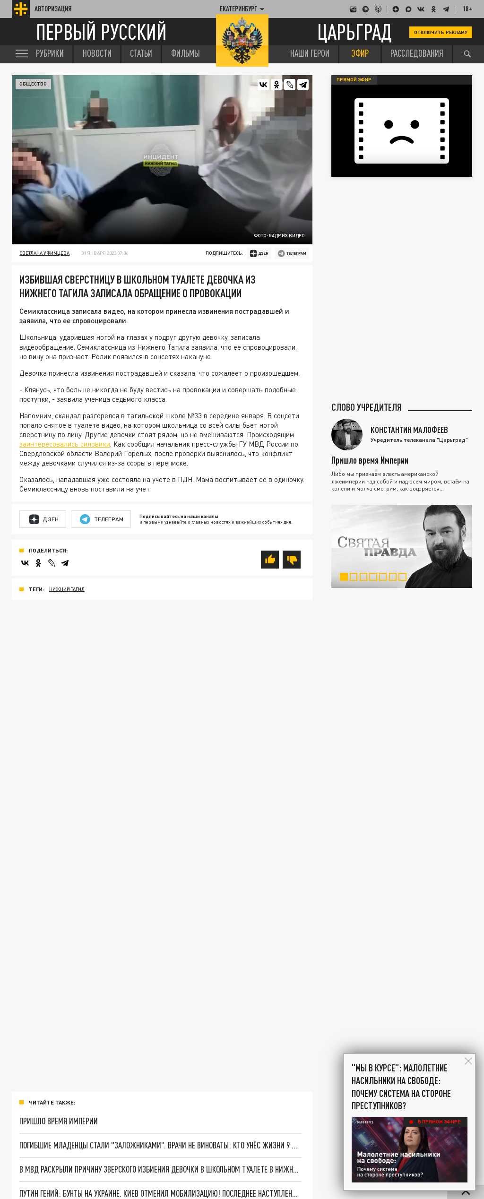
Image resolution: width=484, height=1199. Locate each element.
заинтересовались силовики (64, 444)
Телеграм (101, 519)
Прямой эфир (354, 79)
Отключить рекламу (441, 32)
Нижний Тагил (67, 589)
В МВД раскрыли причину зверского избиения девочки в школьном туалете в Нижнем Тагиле (160, 1169)
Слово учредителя (366, 407)
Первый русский (101, 31)
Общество (33, 83)
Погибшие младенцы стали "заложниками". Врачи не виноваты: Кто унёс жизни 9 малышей (160, 1145)
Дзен (44, 519)
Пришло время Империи (58, 1121)
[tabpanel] (402, 546)
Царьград (354, 32)
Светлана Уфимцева (44, 253)
